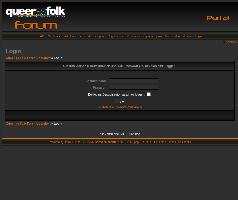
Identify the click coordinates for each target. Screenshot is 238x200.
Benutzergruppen (93, 36)
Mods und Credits (180, 142)
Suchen (53, 36)
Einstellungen (70, 36)
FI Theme (160, 142)
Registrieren (115, 36)
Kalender (230, 42)
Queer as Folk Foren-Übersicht (28, 57)
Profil (130, 36)
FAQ (41, 36)
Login (198, 36)
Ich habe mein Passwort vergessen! (120, 106)
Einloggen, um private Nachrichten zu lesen (164, 36)
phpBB (112, 142)
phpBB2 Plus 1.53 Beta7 (79, 142)
